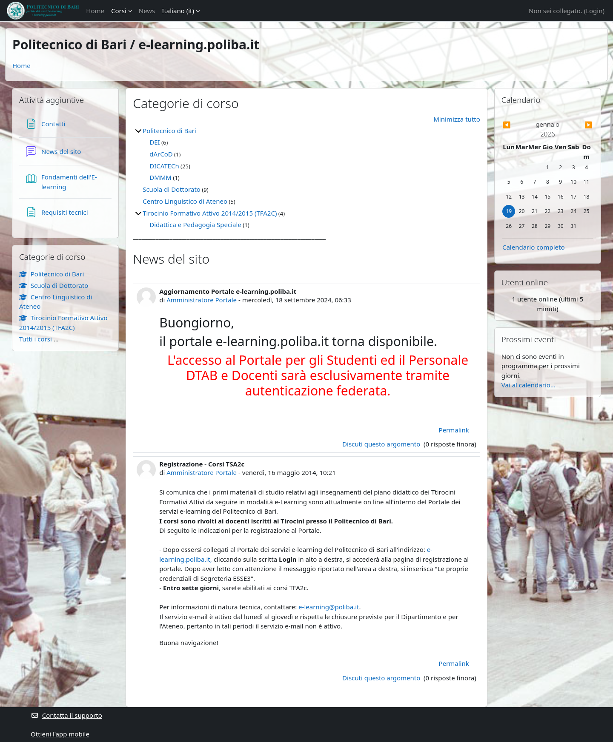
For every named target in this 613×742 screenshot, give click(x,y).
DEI (154, 142)
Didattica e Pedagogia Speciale (195, 224)
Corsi (118, 10)
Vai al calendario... (528, 385)
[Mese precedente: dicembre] (516, 124)
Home (95, 10)
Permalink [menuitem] (454, 430)
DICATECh (164, 166)
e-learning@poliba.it (328, 607)
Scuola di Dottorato (172, 189)
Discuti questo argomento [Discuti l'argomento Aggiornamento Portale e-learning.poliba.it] (382, 444)
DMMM (160, 177)
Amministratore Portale (201, 300)
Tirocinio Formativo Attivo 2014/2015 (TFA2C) (210, 213)
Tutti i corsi (35, 339)
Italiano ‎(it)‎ (178, 10)
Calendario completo (533, 247)
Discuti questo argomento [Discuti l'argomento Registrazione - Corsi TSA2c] (382, 678)
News (147, 10)
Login (594, 10)
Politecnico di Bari (169, 130)
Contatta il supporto (66, 715)
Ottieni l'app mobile (60, 734)
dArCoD (161, 154)
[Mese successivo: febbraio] (579, 124)
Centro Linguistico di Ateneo (185, 201)
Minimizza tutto (456, 119)
